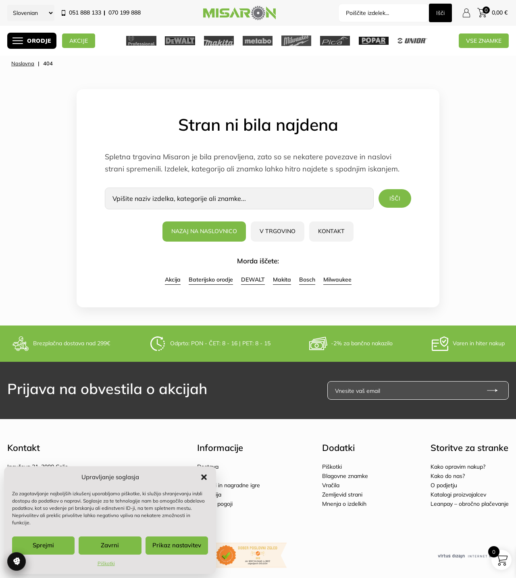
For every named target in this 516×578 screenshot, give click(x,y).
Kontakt (331, 231)
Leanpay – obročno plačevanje (470, 503)
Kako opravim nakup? (458, 466)
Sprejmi (43, 545)
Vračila (330, 485)
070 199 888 (124, 12)
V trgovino (277, 231)
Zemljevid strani (342, 494)
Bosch (307, 279)
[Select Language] (30, 13)
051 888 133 (85, 12)
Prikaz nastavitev (176, 545)
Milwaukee (337, 279)
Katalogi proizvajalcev (458, 494)
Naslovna (22, 63)
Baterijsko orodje (211, 279)
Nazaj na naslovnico (204, 231)
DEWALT (253, 279)
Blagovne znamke (345, 476)
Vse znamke (483, 40)
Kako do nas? (448, 476)
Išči (440, 13)
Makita (282, 279)
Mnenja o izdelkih (344, 503)
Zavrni (110, 545)
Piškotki (106, 563)
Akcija (173, 279)
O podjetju (444, 485)
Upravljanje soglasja (16, 561)
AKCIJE (80, 40)
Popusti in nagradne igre (228, 485)
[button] (204, 477)
